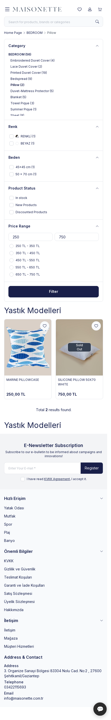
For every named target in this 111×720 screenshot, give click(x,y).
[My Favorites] (80, 9)
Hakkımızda (13, 610)
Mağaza (11, 638)
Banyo (9, 540)
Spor (8, 524)
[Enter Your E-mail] (53, 468)
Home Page (13, 33)
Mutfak (10, 516)
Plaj (7, 532)
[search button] (97, 22)
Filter (53, 291)
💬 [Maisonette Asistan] (100, 709)
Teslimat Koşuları (18, 577)
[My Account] (90, 9)
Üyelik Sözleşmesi (19, 601)
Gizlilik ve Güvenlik (19, 569)
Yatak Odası (14, 508)
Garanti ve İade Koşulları (24, 585)
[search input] (53, 22)
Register (92, 468)
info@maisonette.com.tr (23, 698)
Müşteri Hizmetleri (19, 646)
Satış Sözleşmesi (18, 593)
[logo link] (37, 9)
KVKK (9, 561)
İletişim (9, 630)
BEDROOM (35, 33)
